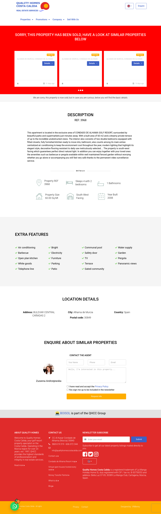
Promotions (41, 19)
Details (48, 63)
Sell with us (73, 19)
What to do (54, 481)
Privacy (76, 507)
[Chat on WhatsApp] (14, 506)
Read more (19, 465)
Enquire (141, 6)
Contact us (54, 456)
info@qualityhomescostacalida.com (67, 450)
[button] (129, 6)
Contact (85, 507)
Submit (139, 439)
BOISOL (65, 413)
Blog (51, 486)
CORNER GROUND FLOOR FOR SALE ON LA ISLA (85, 55)
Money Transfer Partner (59, 475)
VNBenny (136, 507)
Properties (25, 19)
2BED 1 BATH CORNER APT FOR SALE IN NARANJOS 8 (44, 55)
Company (57, 19)
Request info (96, 396)
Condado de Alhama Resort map (63, 461)
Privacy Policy (101, 386)
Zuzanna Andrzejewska (27, 83)
